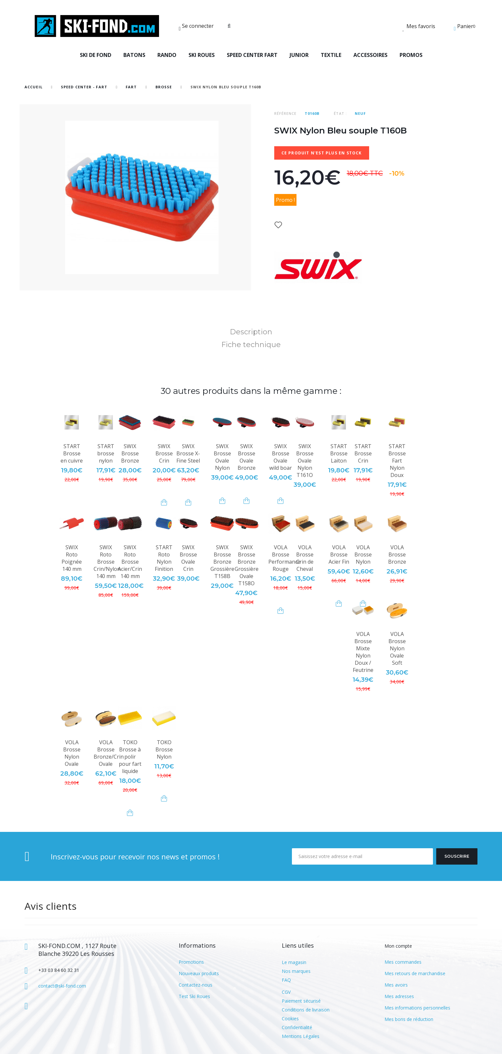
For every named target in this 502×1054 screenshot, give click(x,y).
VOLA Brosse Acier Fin (339, 554)
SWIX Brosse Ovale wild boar (280, 457)
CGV (286, 992)
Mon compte (398, 946)
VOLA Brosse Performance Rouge (284, 558)
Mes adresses (399, 996)
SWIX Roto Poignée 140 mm (72, 558)
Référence (285, 113)
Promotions (191, 962)
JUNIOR (299, 55)
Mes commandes (403, 962)
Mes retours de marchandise (415, 973)
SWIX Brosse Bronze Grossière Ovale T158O (247, 565)
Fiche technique (251, 344)
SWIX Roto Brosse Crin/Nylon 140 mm (107, 562)
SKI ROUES (201, 55)
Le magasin (294, 962)
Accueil (34, 86)
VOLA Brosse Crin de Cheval (305, 558)
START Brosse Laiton (339, 453)
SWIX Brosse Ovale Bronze (247, 457)
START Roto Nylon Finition (164, 558)
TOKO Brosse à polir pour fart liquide (130, 757)
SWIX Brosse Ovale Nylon (222, 457)
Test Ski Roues (194, 996)
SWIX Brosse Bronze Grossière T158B (222, 562)
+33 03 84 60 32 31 (58, 970)
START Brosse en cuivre (72, 453)
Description (251, 331)
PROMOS (411, 55)
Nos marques (296, 971)
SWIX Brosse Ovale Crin (188, 558)
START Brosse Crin (363, 453)
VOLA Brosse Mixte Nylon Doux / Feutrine (363, 652)
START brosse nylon (105, 453)
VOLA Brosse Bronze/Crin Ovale (109, 753)
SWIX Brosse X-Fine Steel (188, 453)
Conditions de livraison (306, 1010)
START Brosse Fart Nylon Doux (397, 461)
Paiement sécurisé (301, 1001)
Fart (132, 86)
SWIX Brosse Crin (164, 453)
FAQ (286, 980)
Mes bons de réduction (409, 1019)
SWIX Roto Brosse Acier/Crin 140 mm (130, 562)
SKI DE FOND (95, 55)
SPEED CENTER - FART (84, 86)
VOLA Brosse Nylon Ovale (72, 753)
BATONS (134, 55)
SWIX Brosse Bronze (130, 453)
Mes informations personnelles (417, 1008)
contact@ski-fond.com (62, 986)
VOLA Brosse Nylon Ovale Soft (397, 648)
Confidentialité (297, 1027)
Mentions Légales (300, 1036)
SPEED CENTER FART (252, 55)
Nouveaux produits (199, 973)
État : (340, 113)
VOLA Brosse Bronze (397, 554)
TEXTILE (331, 55)
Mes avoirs (396, 985)
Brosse (163, 86)
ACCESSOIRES (370, 55)
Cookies (290, 1018)
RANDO (166, 55)
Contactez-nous (195, 985)
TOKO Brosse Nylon (164, 749)
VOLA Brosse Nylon (363, 554)
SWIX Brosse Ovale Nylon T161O (305, 461)
